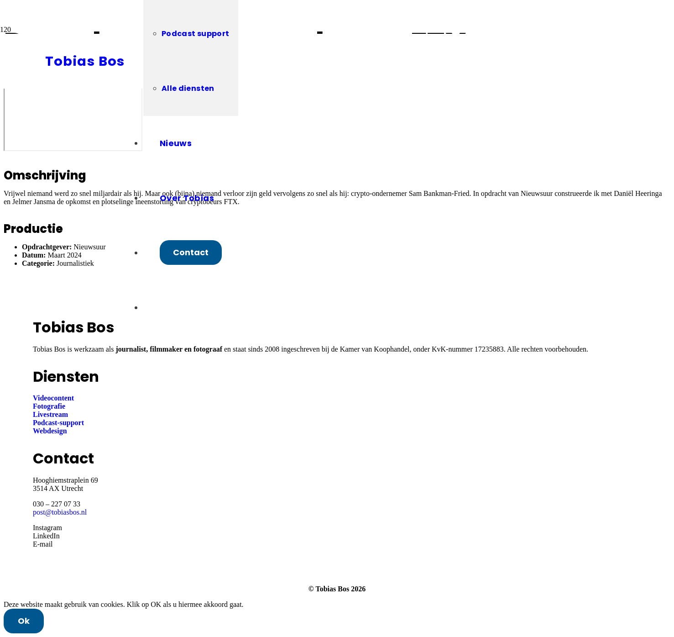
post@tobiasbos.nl (60, 512)
